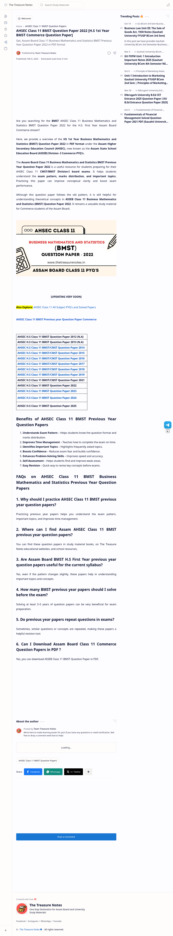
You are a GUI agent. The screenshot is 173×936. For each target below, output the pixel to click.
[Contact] (5, 22)
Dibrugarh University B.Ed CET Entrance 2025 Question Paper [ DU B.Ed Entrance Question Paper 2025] (146, 98)
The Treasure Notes (21, 5)
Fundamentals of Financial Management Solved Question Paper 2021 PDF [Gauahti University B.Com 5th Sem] (145, 118)
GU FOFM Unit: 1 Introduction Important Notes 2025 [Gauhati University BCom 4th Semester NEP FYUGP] (145, 60)
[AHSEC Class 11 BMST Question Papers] (37, 761)
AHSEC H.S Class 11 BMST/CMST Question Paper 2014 (51, 347)
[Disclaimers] (5, 35)
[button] (5, 4)
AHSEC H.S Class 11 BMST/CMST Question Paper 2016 (51, 358)
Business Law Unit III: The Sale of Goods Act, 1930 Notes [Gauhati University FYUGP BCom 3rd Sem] (144, 32)
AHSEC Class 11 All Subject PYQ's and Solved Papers (64, 307)
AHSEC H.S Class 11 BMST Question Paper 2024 (47, 398)
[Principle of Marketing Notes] (150, 71)
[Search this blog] (61, 5)
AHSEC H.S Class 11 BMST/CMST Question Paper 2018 (51, 369)
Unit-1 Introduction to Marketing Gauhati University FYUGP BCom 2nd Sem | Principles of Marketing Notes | (145, 79)
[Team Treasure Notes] (39, 53)
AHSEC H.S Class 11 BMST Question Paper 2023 (47, 391)
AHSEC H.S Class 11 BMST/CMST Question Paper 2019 (51, 374)
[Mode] (168, 4)
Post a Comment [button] (66, 836)
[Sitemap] (5, 42)
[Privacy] (5, 29)
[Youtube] (57, 921)
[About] (5, 16)
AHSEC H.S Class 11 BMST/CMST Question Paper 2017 (51, 364)
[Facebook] (21, 921)
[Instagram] (33, 921)
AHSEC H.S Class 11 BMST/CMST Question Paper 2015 (51, 353)
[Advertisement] (66, 89)
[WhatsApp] (46, 921)
